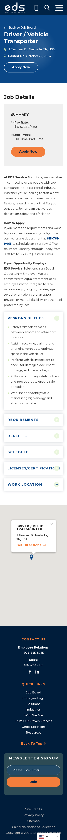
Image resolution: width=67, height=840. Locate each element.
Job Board (28, 27)
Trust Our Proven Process (33, 721)
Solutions (33, 704)
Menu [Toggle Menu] (59, 8)
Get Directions (28, 545)
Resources (33, 732)
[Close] (51, 524)
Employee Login (33, 698)
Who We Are (33, 715)
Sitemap (33, 821)
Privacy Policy (34, 815)
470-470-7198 (33, 665)
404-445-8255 (33, 652)
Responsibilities (26, 318)
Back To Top (33, 744)
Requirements (23, 420)
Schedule (18, 452)
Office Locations (34, 727)
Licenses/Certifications (33, 468)
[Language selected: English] (48, 836)
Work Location (25, 485)
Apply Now (21, 67)
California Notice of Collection (33, 827)
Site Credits (33, 809)
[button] (33, 560)
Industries (33, 709)
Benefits (17, 436)
